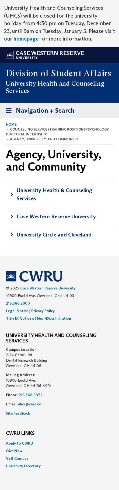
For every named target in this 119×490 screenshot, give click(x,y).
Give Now (14, 450)
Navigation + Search (38, 111)
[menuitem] (59, 443)
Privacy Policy (43, 310)
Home (11, 124)
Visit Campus (17, 458)
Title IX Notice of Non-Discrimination (38, 318)
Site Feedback (18, 413)
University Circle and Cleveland (54, 234)
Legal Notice (17, 310)
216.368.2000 (18, 303)
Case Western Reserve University (56, 216)
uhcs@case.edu (31, 404)
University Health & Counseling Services (54, 194)
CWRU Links (20, 433)
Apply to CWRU (19, 443)
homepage (25, 38)
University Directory (23, 466)
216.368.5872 (31, 394)
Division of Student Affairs (58, 73)
